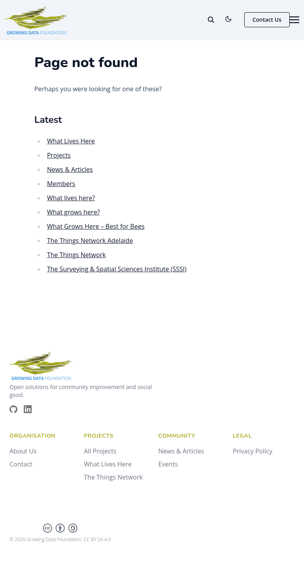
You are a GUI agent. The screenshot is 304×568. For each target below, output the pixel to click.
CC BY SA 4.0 (97, 539)
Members (61, 183)
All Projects (100, 451)
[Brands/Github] (17, 409)
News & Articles (70, 169)
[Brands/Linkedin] (31, 409)
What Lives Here (71, 141)
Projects (59, 155)
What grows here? (73, 212)
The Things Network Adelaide (90, 240)
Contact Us (267, 19)
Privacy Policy (252, 451)
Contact (21, 464)
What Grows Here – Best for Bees (95, 226)
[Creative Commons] (60, 528)
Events (168, 464)
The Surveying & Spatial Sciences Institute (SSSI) (117, 269)
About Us (23, 451)
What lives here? (71, 198)
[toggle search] (211, 20)
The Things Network (76, 254)
